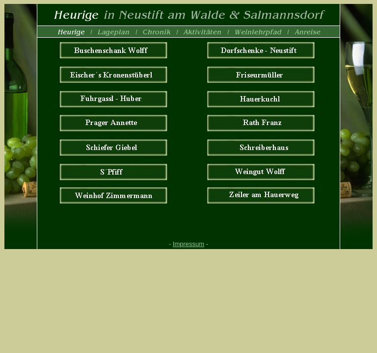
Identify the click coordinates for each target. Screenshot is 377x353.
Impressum (188, 244)
